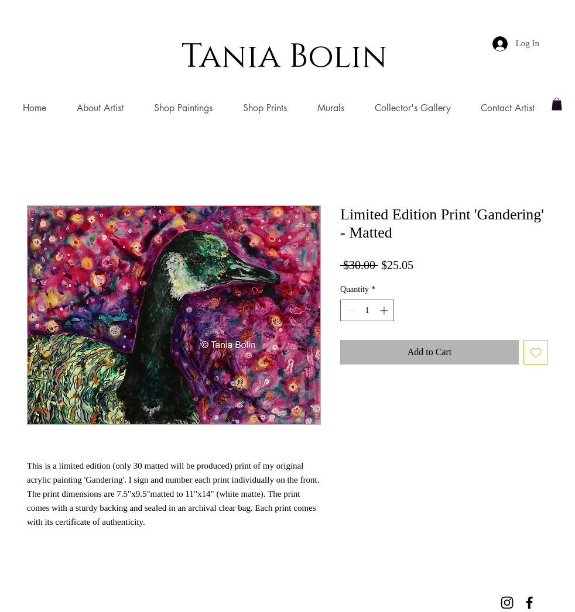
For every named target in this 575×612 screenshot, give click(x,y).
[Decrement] (349, 310)
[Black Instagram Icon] (507, 602)
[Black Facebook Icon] (529, 602)
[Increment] (385, 310)
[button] (557, 104)
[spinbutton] (367, 310)
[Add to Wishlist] (535, 352)
